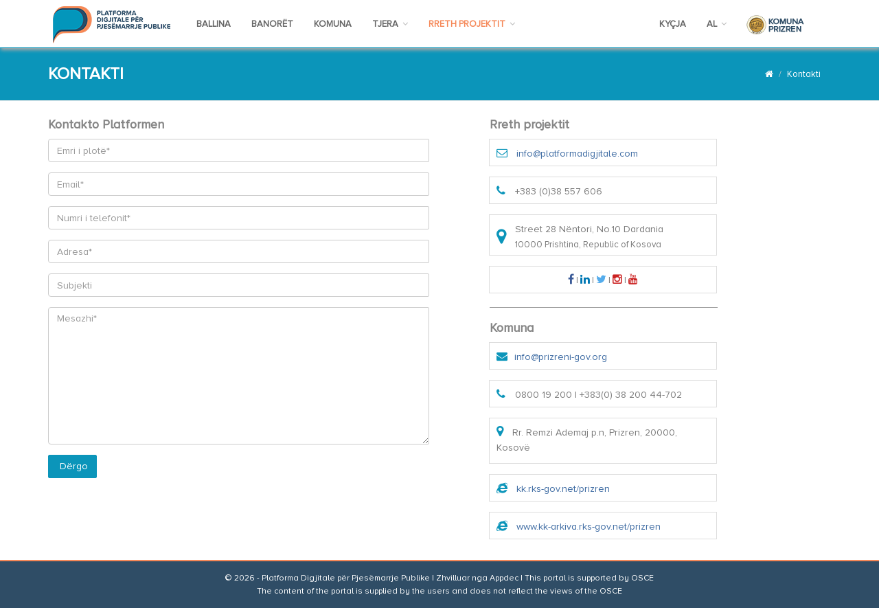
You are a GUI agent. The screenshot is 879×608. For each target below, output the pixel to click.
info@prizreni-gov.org (560, 357)
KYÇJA (672, 24)
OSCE (642, 578)
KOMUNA (333, 24)
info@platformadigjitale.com (577, 153)
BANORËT (272, 24)
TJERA (390, 24)
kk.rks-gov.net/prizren (563, 489)
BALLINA (213, 24)
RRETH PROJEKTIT (472, 24)
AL (717, 24)
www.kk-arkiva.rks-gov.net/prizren (588, 526)
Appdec (504, 578)
